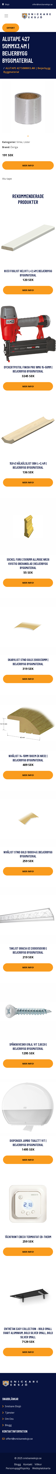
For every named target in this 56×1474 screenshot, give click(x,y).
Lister (27, 142)
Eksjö (7, 4)
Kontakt (27, 1464)
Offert (11, 27)
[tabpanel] (28, 107)
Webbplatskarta (41, 1468)
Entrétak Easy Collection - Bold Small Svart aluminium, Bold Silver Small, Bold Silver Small (28, 1333)
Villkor (38, 1464)
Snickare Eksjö (13, 1406)
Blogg (8, 1425)
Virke (19, 142)
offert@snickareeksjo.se (42, 4)
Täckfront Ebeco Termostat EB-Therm (28, 1237)
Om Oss (9, 1418)
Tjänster (9, 1412)
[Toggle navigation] (6, 16)
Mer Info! (28, 165)
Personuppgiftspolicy (18, 1468)
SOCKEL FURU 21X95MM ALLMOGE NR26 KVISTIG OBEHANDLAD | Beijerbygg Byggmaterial (28, 563)
